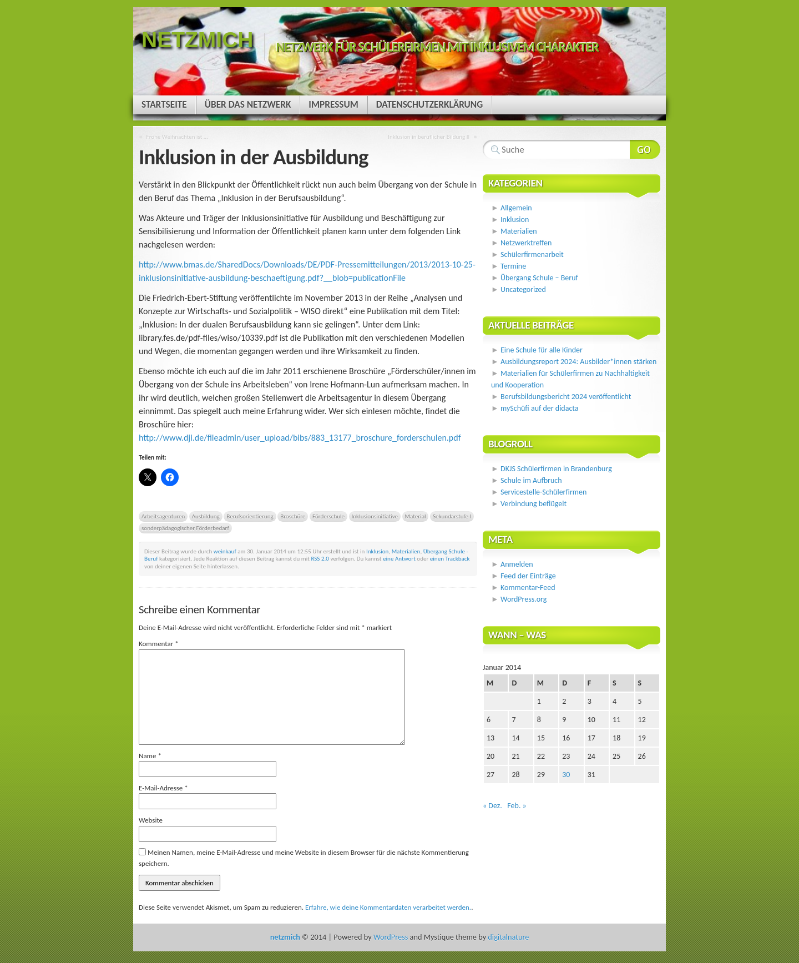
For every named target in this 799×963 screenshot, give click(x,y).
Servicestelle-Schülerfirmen (543, 492)
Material (415, 516)
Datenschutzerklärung (429, 104)
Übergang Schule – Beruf (539, 278)
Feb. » (516, 805)
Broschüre (292, 516)
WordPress (390, 937)
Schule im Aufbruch (531, 480)
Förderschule (328, 516)
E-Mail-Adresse (163, 788)
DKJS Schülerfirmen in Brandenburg (556, 468)
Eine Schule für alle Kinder (541, 350)
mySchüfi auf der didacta (539, 408)
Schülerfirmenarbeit (532, 254)
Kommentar (159, 643)
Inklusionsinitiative (375, 516)
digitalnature (508, 937)
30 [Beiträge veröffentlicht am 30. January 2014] (566, 774)
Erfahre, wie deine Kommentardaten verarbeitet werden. (388, 907)
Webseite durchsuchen (645, 149)
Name (150, 756)
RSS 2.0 (320, 558)
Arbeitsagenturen (163, 516)
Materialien (406, 551)
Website (151, 820)
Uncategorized (523, 289)
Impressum (333, 104)
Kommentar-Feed (527, 587)
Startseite (164, 104)
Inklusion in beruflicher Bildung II (428, 136)
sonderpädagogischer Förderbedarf (185, 528)
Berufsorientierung (249, 516)
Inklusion (377, 551)
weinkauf (225, 551)
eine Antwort (399, 558)
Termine (513, 266)
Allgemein (516, 208)
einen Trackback (450, 558)
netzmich (197, 40)
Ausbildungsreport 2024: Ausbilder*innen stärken (578, 361)
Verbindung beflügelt (533, 503)
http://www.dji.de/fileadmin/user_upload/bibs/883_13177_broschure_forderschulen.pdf (300, 437)
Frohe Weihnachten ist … (177, 136)
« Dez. (492, 805)
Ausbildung (206, 516)
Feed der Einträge (528, 576)
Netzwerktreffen (526, 243)
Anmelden (516, 564)
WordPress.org (523, 599)
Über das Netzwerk (248, 104)
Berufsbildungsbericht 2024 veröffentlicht (565, 396)
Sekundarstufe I (452, 516)
